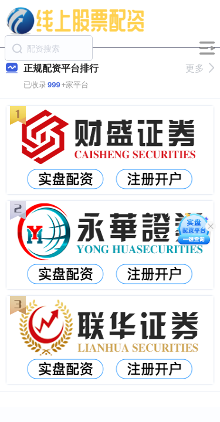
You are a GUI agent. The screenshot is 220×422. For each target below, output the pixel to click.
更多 (199, 68)
